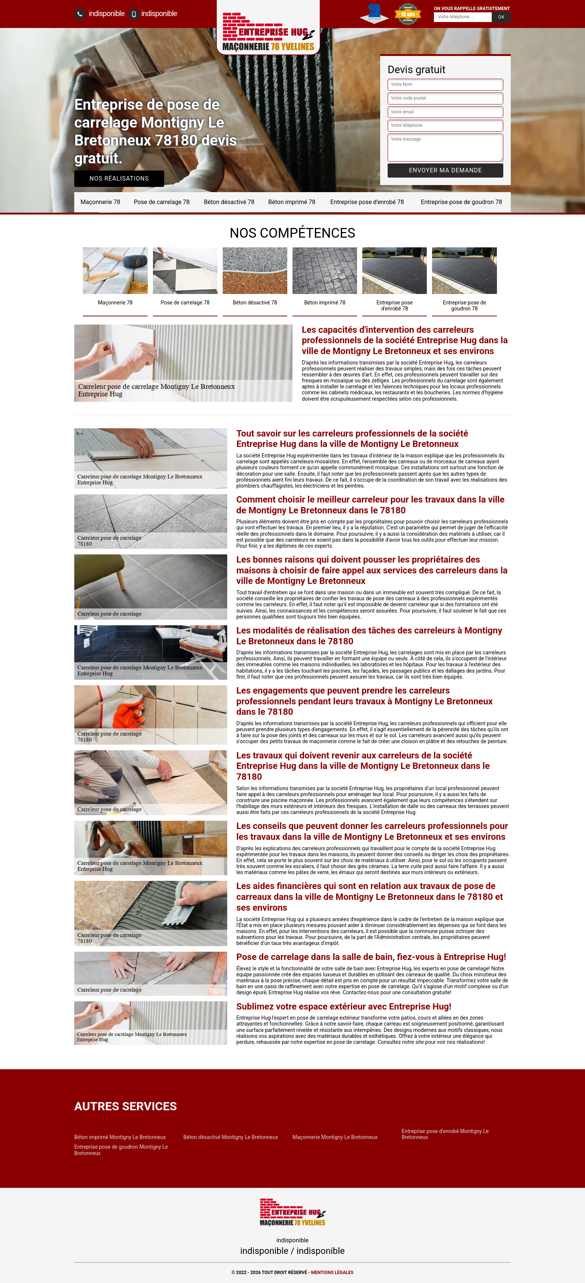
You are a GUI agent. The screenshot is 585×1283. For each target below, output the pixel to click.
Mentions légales (332, 1272)
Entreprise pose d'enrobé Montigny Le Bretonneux (445, 1134)
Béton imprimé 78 (291, 202)
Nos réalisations (119, 178)
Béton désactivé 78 (229, 202)
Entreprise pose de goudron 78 (461, 202)
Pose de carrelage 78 (162, 202)
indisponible (99, 14)
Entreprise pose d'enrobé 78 (367, 202)
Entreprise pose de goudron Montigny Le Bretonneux (121, 1150)
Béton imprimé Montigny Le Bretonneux (120, 1137)
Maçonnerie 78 (100, 202)
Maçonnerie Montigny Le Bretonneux (335, 1137)
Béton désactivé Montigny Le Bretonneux (231, 1137)
